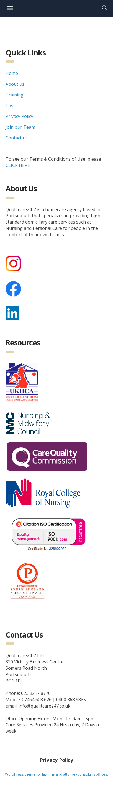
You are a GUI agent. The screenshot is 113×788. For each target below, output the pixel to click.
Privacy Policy (19, 116)
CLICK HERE (18, 165)
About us (15, 84)
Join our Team (20, 127)
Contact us (17, 138)
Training (15, 95)
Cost (10, 106)
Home (12, 73)
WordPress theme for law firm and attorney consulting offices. (56, 774)
